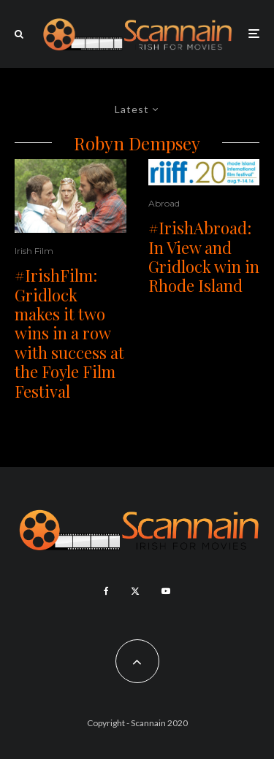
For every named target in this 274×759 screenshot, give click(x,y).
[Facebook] (106, 591)
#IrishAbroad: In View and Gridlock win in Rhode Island (203, 257)
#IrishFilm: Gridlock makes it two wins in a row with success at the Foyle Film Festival (69, 333)
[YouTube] (166, 591)
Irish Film (34, 250)
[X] (135, 591)
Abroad (164, 203)
